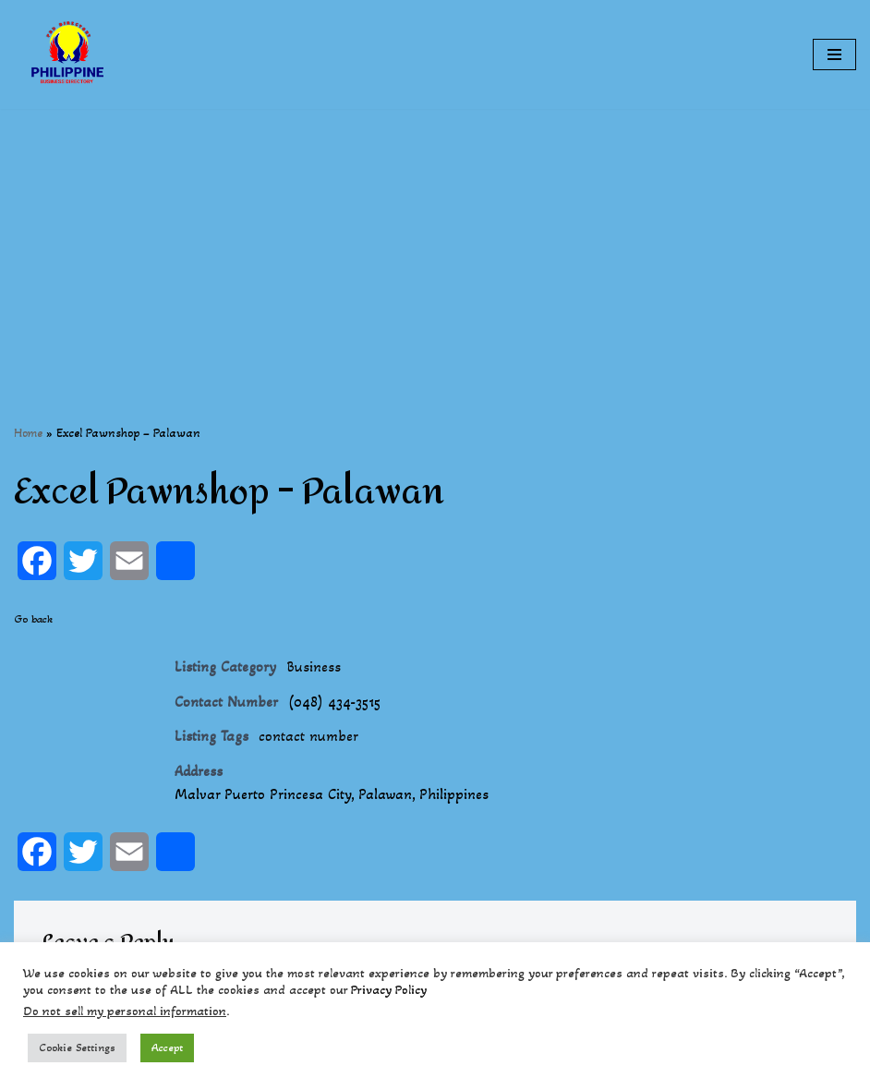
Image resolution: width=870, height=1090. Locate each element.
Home (28, 433)
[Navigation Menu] (834, 54)
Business (313, 666)
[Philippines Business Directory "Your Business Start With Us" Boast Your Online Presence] (69, 54)
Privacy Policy (389, 990)
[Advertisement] (435, 238)
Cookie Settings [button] (77, 1047)
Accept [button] (167, 1047)
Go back (33, 619)
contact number (308, 736)
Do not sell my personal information (124, 1011)
